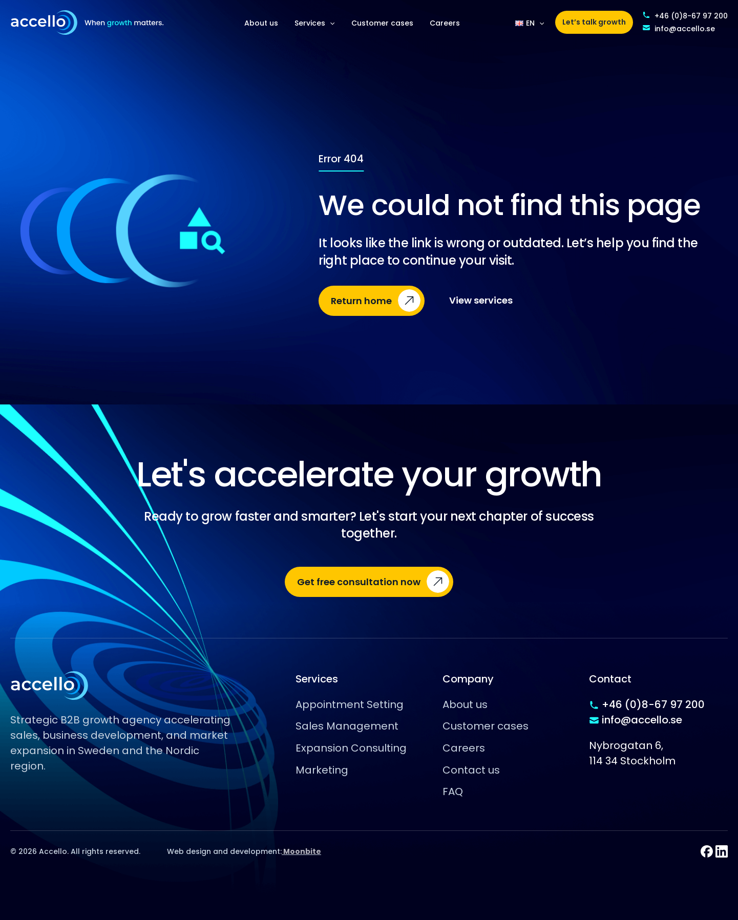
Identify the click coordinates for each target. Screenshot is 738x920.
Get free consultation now (358, 581)
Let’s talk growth (594, 22)
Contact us (471, 770)
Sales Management (347, 726)
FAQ (452, 791)
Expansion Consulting (351, 748)
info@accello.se (685, 29)
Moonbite (301, 851)
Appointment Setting (350, 704)
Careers (445, 23)
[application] (329, 23)
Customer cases (382, 23)
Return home (361, 300)
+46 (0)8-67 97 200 (691, 16)
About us (261, 23)
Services (314, 23)
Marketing (322, 770)
